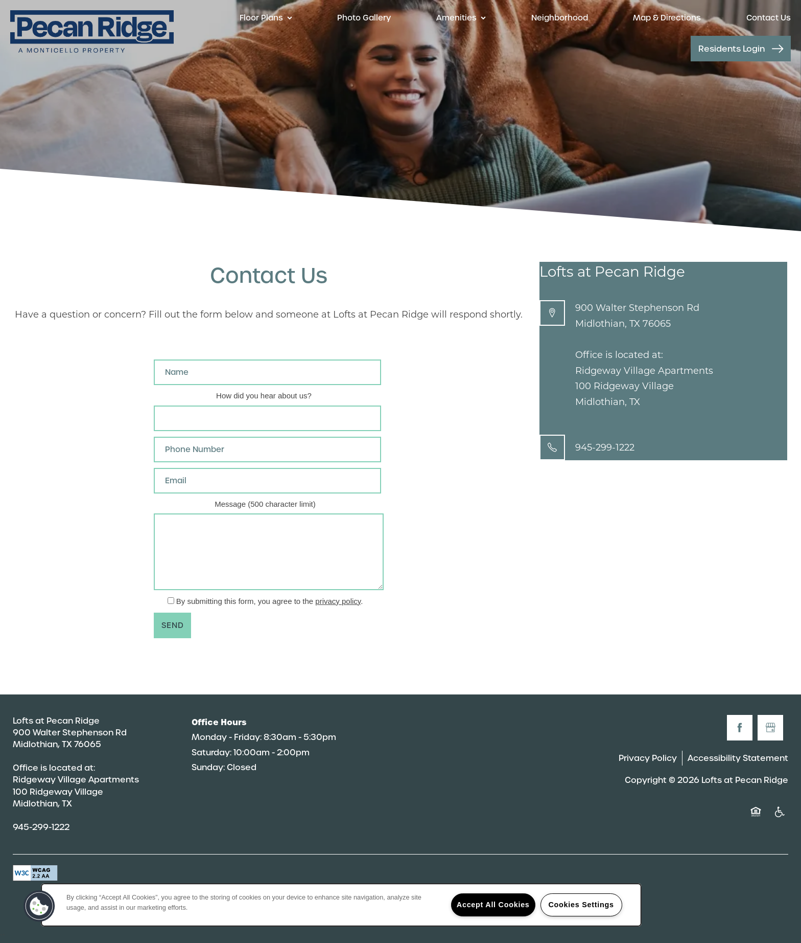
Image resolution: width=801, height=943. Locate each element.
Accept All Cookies (493, 905)
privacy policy (338, 601)
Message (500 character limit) (265, 504)
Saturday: (211, 752)
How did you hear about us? (264, 395)
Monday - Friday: (227, 737)
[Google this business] (770, 727)
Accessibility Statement (738, 758)
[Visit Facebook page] (739, 727)
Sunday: (208, 767)
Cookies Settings (581, 905)
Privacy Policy (648, 758)
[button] (741, 48)
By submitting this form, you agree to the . (269, 601)
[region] (341, 905)
